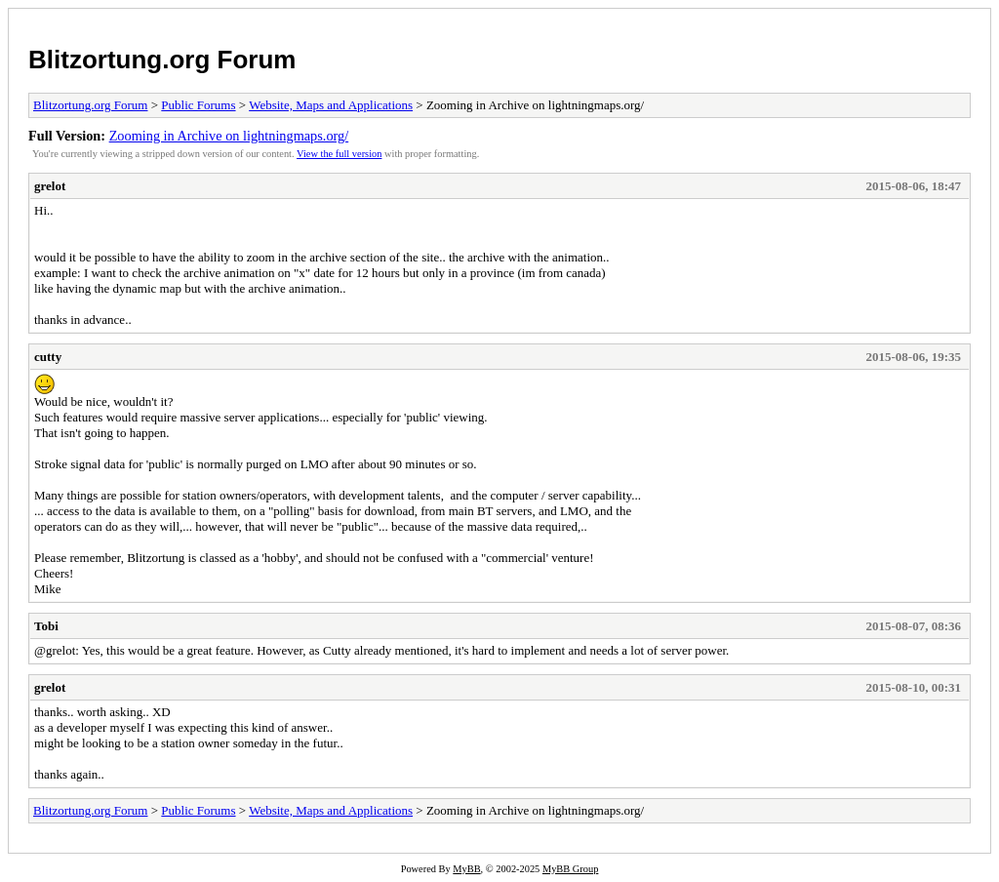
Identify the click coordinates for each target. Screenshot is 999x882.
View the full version (339, 153)
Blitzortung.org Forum (162, 59)
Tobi (46, 626)
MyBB (466, 868)
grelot (49, 186)
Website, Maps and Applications (331, 105)
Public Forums (198, 105)
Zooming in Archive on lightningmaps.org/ (229, 135)
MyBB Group (570, 868)
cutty (47, 356)
